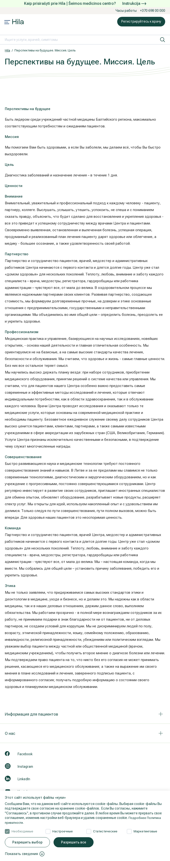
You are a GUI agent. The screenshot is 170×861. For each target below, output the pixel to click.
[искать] (162, 39)
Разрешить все (73, 842)
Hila (7, 50)
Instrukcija (134, 3)
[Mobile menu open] (7, 22)
